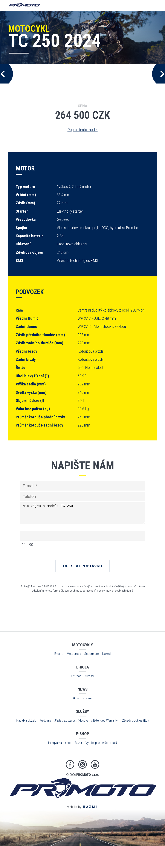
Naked (106, 654)
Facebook (70, 764)
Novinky (87, 698)
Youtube (95, 764)
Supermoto (91, 654)
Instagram (82, 764)
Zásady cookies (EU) (135, 720)
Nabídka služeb (26, 720)
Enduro (58, 654)
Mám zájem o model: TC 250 (82, 513)
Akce (75, 698)
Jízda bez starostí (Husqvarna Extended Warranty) (86, 720)
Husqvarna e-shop (60, 743)
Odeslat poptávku (82, 566)
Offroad (76, 676)
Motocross (74, 654)
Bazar (78, 743)
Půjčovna (45, 720)
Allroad (89, 676)
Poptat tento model (82, 129)
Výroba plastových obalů (101, 743)
